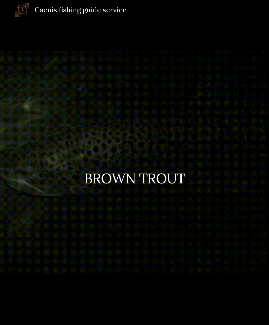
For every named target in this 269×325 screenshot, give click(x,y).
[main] (134, 172)
